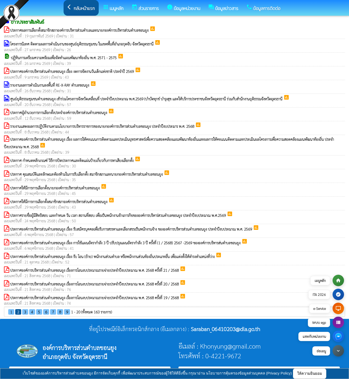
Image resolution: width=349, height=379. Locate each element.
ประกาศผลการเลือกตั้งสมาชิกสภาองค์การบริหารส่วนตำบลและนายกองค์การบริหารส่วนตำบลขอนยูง (80, 30)
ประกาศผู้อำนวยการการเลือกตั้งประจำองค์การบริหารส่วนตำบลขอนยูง (59, 112)
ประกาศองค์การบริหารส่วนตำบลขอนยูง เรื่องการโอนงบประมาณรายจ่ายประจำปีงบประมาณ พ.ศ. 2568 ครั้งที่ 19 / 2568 (95, 297)
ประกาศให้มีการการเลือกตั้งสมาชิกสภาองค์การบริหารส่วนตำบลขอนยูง (59, 201)
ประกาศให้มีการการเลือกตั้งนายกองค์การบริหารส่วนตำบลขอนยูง (55, 187)
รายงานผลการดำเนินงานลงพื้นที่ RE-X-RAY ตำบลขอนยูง (50, 85)
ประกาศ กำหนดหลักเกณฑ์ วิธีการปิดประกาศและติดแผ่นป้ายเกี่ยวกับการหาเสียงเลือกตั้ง (72, 160)
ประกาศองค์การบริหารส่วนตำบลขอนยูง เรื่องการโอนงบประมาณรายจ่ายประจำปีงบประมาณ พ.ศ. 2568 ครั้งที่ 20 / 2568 (95, 283)
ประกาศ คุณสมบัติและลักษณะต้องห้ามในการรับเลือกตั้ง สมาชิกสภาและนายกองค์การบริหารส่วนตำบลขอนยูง (87, 174)
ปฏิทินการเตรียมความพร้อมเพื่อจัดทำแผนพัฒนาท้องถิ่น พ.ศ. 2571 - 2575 (64, 57)
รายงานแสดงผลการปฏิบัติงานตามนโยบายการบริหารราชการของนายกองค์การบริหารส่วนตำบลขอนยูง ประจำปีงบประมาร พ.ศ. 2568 (102, 126)
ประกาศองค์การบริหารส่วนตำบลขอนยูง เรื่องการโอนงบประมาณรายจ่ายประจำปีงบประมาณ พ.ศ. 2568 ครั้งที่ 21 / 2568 (95, 270)
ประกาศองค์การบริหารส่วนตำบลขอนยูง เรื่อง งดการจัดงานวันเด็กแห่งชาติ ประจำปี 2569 (72, 71)
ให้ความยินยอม (309, 373)
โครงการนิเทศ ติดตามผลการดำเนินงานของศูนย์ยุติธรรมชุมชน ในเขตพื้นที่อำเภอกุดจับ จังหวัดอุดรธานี (82, 43)
